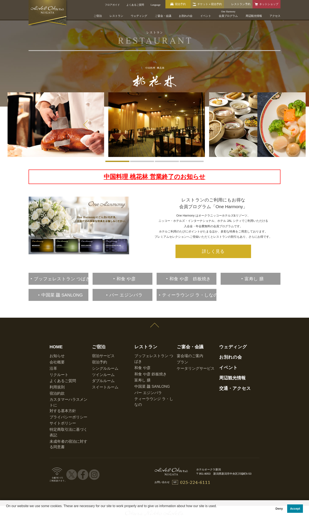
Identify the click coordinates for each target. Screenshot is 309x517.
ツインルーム (99, 359)
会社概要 (55, 350)
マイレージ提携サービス (232, 475)
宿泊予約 (97, 350)
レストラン (116, 15)
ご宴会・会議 (163, 15)
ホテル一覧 (64, 475)
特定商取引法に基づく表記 (65, 394)
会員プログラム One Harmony (98, 475)
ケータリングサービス (189, 355)
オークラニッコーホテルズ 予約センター (152, 475)
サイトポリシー (58, 389)
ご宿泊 (98, 15)
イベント (205, 15)
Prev (85, 124)
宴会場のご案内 (185, 346)
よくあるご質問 (58, 363)
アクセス (275, 15)
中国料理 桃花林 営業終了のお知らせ (154, 175)
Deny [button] (279, 508)
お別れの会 (185, 15)
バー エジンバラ (143, 368)
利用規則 (55, 368)
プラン (180, 350)
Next (223, 124)
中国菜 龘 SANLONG (146, 363)
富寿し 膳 (139, 359)
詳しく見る (213, 247)
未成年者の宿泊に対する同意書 (67, 398)
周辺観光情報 (254, 15)
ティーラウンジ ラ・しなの (149, 372)
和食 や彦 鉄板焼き (145, 355)
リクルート (56, 359)
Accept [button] (295, 508)
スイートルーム (101, 368)
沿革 (52, 355)
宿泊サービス (99, 346)
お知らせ (55, 346)
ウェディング (139, 15)
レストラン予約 (240, 4)
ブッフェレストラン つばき (149, 346)
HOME (54, 339)
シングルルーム (101, 355)
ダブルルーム (99, 363)
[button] (6, 511)
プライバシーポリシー (62, 385)
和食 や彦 (139, 350)
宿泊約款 (55, 372)
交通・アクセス (229, 370)
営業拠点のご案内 (198, 475)
